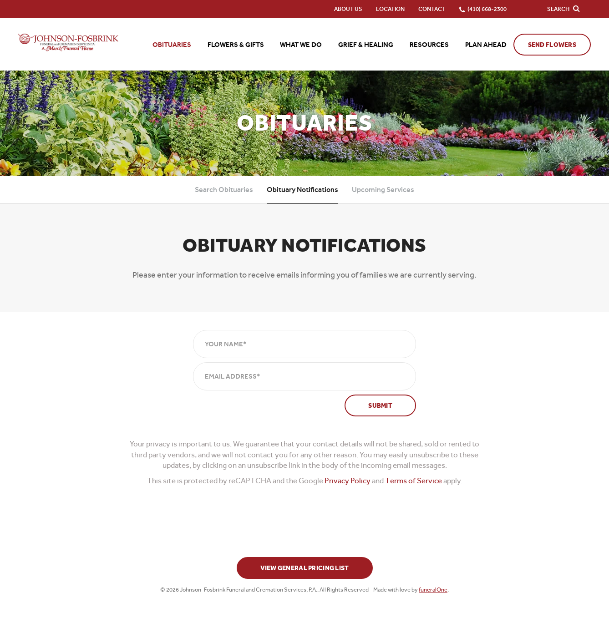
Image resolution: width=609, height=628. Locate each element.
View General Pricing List (304, 568)
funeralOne (433, 589)
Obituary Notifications (302, 189)
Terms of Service (413, 480)
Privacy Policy (347, 480)
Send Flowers (552, 45)
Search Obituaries (224, 189)
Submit (380, 406)
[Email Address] (304, 376)
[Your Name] (304, 344)
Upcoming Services (383, 189)
